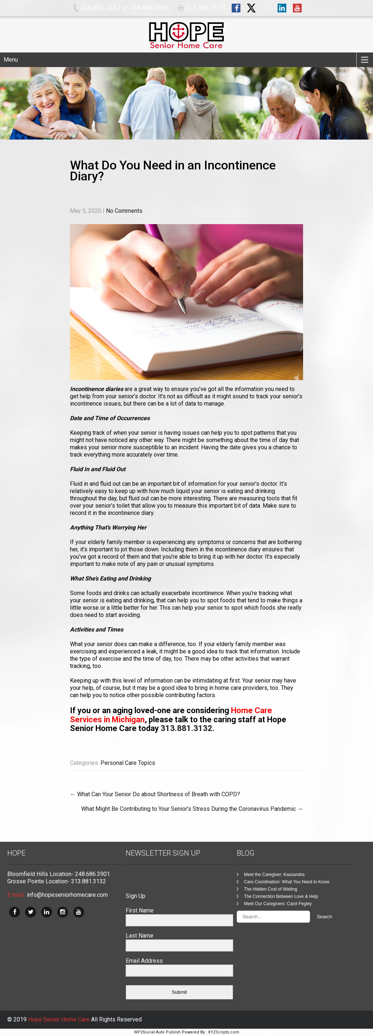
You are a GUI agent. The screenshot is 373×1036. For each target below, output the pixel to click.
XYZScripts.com (223, 1032)
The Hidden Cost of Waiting (270, 889)
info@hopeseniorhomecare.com (67, 894)
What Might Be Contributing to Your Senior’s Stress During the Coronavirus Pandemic (192, 808)
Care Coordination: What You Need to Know (286, 881)
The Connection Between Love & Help (281, 896)
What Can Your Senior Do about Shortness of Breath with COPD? (155, 794)
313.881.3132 (186, 728)
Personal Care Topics (128, 762)
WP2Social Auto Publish (157, 1032)
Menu (11, 59)
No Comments (124, 210)
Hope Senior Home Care (59, 1019)
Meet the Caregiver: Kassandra (274, 874)
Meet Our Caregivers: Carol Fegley (278, 903)
